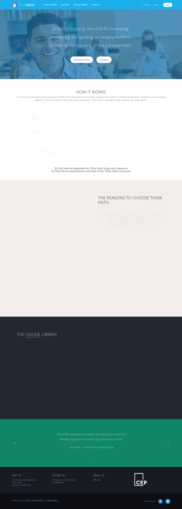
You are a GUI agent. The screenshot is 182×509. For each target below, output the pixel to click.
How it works (50, 5)
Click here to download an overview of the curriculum (93, 171)
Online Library (80, 5)
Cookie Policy (52, 500)
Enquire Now (81, 59)
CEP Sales (97, 480)
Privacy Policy (38, 500)
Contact (96, 5)
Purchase (146, 5)
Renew (156, 5)
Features (65, 5)
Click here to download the (92, 168)
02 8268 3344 (57, 482)
